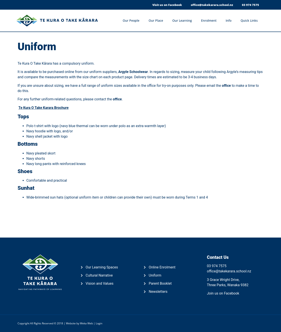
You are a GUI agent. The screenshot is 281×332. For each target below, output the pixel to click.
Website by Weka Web (79, 323)
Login (99, 323)
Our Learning (183, 20)
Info (230, 20)
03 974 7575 (217, 266)
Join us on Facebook (223, 293)
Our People (132, 20)
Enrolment (210, 20)
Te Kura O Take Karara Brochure (43, 108)
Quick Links (250, 20)
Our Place (157, 20)
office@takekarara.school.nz (229, 271)
